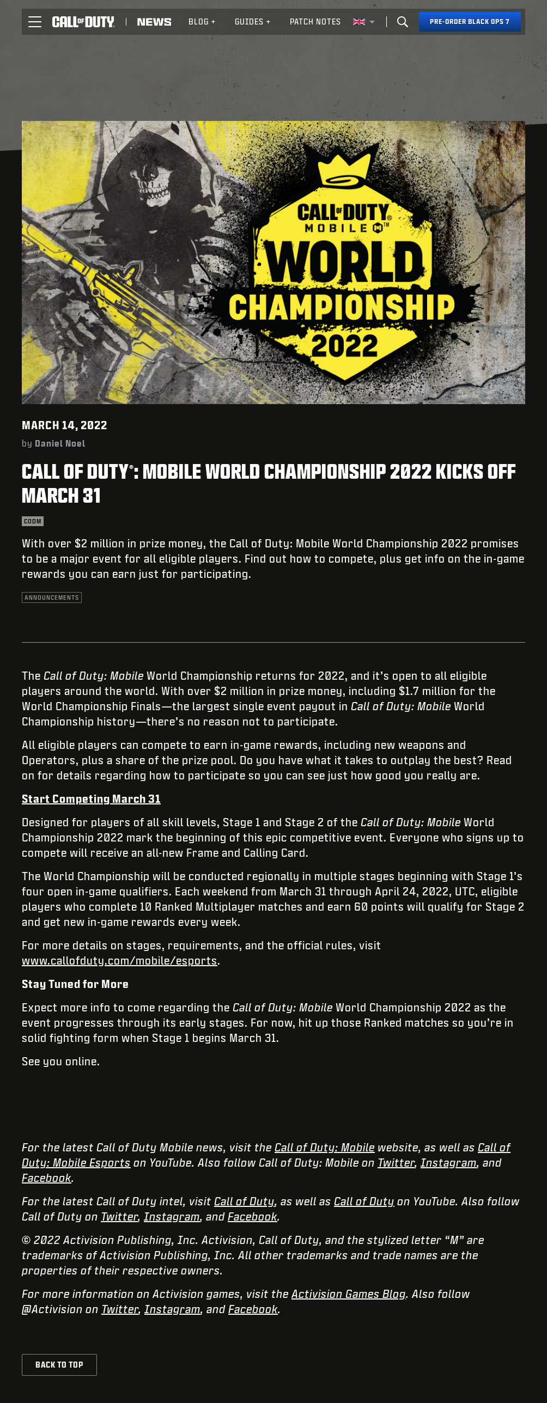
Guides (253, 21)
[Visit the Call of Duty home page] (83, 21)
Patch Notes (315, 21)
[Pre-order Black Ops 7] (470, 22)
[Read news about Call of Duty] (154, 22)
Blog (202, 21)
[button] (35, 22)
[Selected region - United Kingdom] (363, 22)
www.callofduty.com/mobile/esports (119, 960)
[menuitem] (202, 22)
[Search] (402, 21)
